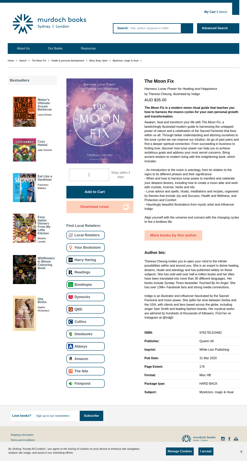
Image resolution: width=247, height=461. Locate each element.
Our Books (55, 48)
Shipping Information (22, 434)
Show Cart (235, 9)
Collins (80, 322)
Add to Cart (95, 192)
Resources (88, 48)
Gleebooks (83, 334)
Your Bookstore (87, 247)
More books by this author (173, 235)
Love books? (21, 415)
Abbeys (80, 346)
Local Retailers (87, 235)
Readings (82, 272)
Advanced (215, 28)
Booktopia (83, 284)
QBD (78, 309)
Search (122, 28)
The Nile (81, 371)
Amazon (81, 359)
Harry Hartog (85, 260)
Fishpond (82, 383)
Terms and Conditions (23, 440)
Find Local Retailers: (83, 226)
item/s (215, 12)
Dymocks (82, 297)
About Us (23, 48)
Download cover (94, 207)
